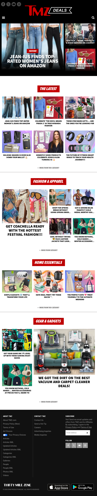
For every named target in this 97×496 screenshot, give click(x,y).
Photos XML (8, 472)
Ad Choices (7, 431)
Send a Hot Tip (40, 424)
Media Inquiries (40, 435)
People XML (8, 468)
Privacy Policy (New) (11, 424)
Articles (6, 439)
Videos (6, 475)
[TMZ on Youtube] (14, 4)
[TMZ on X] (8, 4)
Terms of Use (8, 427)
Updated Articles (10, 446)
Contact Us (38, 420)
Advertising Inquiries (42, 431)
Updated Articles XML (12, 450)
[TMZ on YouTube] (79, 445)
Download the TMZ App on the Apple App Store (59, 487)
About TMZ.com (9, 420)
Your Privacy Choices (14, 435)
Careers (37, 427)
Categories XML (9, 457)
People (6, 464)
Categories (7, 453)
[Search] (93, 17)
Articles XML (8, 442)
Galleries (6, 461)
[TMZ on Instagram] (19, 4)
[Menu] (3, 17)
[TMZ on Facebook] (3, 4)
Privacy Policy (71, 427)
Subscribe (87, 432)
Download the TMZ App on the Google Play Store (82, 487)
